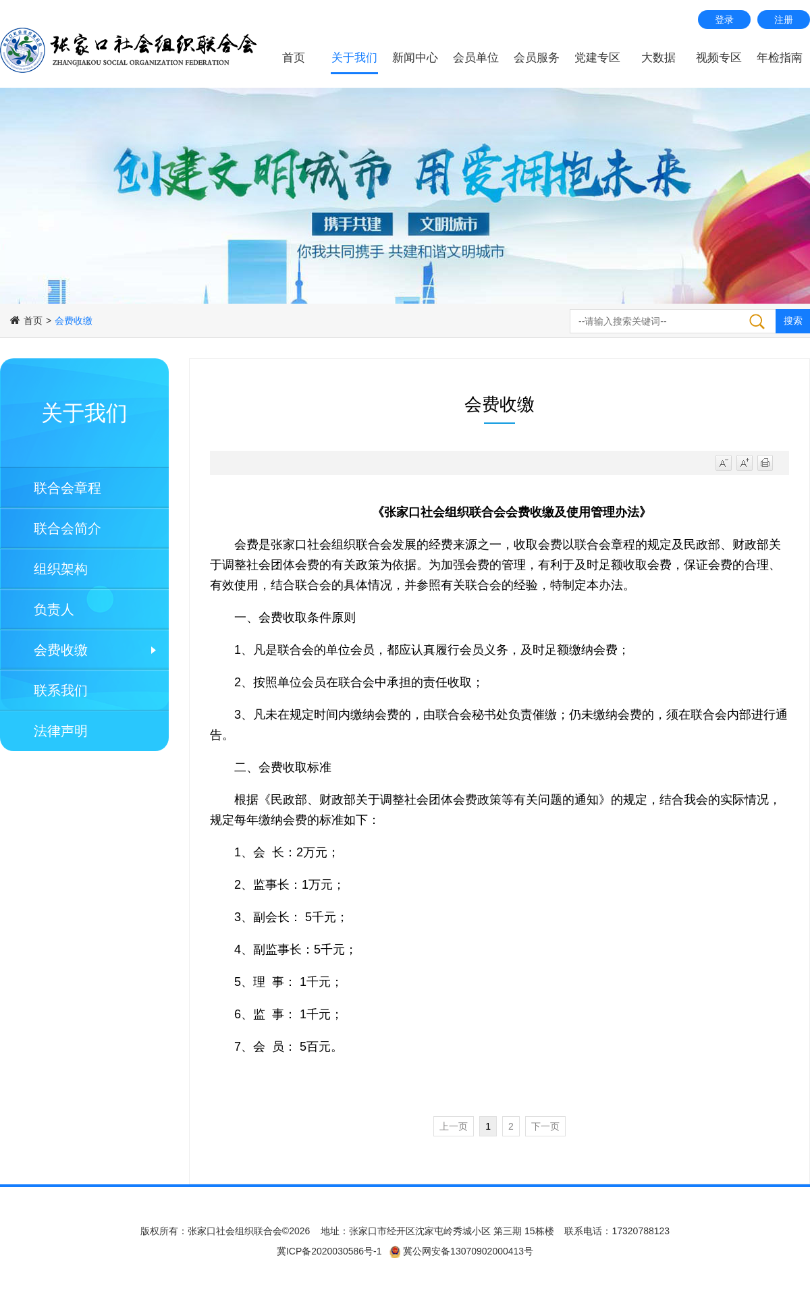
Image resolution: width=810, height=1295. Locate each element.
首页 (293, 57)
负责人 (54, 609)
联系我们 (61, 690)
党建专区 (597, 57)
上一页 (453, 1126)
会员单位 (476, 57)
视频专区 (719, 57)
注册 (783, 19)
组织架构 (61, 568)
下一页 (545, 1126)
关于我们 (354, 57)
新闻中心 (415, 57)
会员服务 (537, 57)
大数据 (658, 57)
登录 (724, 19)
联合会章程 (67, 487)
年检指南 (780, 57)
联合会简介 (67, 528)
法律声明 (61, 730)
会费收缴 (61, 649)
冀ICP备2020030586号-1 (329, 1251)
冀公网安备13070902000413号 (466, 1251)
